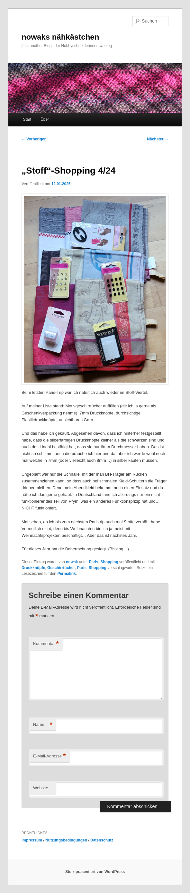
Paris (93, 562)
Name (42, 724)
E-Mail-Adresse (49, 756)
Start (27, 119)
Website (40, 787)
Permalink (66, 573)
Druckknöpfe (33, 567)
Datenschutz (101, 840)
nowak (72, 562)
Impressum (32, 840)
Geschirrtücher (61, 567)
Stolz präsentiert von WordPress (95, 871)
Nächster (157, 139)
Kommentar (46, 644)
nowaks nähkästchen (60, 37)
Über (45, 119)
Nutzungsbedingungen (66, 840)
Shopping (109, 562)
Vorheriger (34, 139)
